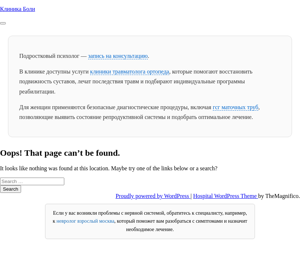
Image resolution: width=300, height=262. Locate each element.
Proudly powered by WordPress (152, 196)
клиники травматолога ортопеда (129, 71)
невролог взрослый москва (85, 221)
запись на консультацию (118, 56)
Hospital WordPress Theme (225, 196)
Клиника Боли (17, 9)
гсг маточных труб (236, 107)
